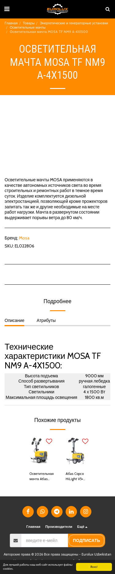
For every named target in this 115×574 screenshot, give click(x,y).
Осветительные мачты (28, 27)
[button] (7, 9)
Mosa (24, 238)
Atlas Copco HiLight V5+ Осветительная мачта (78, 477)
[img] (40, 451)
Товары (29, 23)
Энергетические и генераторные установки (74, 23)
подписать (86, 540)
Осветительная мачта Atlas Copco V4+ (41, 477)
